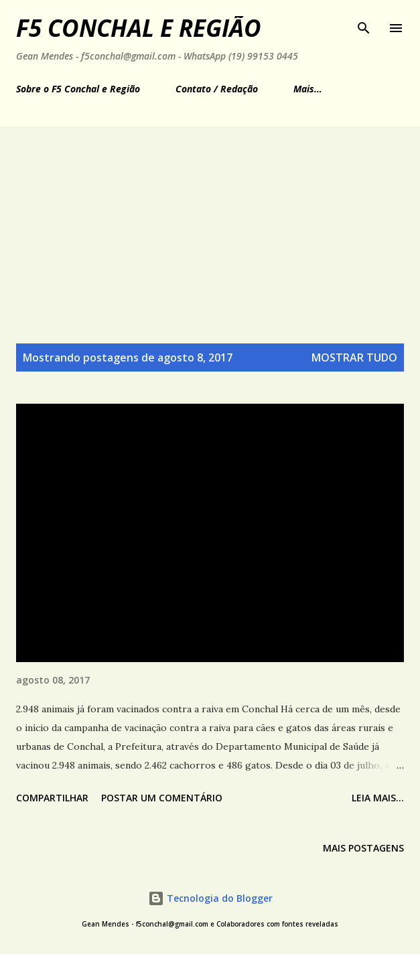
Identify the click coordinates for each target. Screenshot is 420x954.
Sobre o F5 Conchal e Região (78, 88)
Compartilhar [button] (52, 797)
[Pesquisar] (364, 24)
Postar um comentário (161, 797)
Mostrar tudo (354, 357)
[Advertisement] (210, 227)
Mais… (307, 88)
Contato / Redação (217, 88)
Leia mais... (378, 797)
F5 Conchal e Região (138, 28)
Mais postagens (363, 848)
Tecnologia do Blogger (210, 898)
